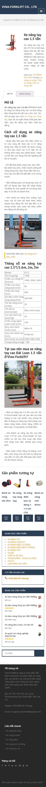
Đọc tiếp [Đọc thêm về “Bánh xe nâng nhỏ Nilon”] (39, 518)
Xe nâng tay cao (13, 748)
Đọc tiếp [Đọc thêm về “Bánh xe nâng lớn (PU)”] (6, 518)
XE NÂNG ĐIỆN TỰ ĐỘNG (19, 544)
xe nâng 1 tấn (35, 80)
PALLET (11, 561)
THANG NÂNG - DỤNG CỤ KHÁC (22, 558)
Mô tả (10, 94)
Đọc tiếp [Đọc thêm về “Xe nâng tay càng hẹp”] (17, 518)
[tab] (10, 94)
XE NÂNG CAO (14, 550)
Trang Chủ (7, 20)
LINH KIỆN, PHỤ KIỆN (17, 563)
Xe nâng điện (12, 739)
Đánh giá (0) (25, 94)
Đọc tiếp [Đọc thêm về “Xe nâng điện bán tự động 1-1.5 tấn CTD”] (28, 518)
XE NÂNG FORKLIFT (16, 542)
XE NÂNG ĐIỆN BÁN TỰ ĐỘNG (21, 547)
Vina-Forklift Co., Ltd (19, 7)
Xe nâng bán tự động (15, 744)
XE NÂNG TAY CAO (19, 20)
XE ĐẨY (11, 552)
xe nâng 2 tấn (30, 83)
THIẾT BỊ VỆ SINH (15, 555)
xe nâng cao (31, 84)
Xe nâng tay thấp (13, 730)
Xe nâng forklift (13, 735)
